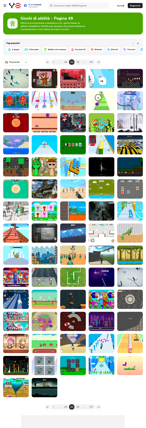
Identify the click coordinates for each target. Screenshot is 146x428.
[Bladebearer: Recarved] (101, 166)
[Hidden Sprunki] (44, 166)
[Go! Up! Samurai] (73, 211)
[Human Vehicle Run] (101, 343)
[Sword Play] (16, 255)
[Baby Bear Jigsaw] (44, 78)
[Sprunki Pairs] (73, 365)
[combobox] (16, 62)
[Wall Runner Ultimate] (73, 233)
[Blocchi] (112, 49)
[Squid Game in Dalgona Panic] (16, 189)
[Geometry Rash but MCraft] (130, 166)
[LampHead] (44, 387)
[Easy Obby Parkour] (16, 233)
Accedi (120, 5)
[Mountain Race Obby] (73, 343)
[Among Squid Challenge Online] (44, 233)
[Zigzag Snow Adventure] (16, 78)
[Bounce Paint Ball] (101, 100)
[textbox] (16, 62)
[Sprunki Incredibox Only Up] (101, 255)
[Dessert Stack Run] (130, 211)
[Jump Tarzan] (130, 255)
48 (65, 62)
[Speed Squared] (73, 277)
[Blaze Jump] (44, 122)
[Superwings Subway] (16, 299)
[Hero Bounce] (44, 343)
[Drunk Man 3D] (16, 211)
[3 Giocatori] (32, 49)
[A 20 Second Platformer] (44, 255)
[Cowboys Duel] (44, 299)
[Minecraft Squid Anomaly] (16, 100)
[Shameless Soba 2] (16, 343)
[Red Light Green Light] (73, 255)
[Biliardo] (96, 49)
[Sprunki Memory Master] (130, 189)
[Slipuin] (101, 78)
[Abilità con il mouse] (55, 49)
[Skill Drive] (130, 277)
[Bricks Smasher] (101, 277)
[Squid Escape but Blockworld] (16, 166)
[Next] (138, 43)
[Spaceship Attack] (73, 321)
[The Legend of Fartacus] (130, 78)
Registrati (135, 5)
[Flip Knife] (73, 299)
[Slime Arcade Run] (44, 144)
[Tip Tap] (130, 365)
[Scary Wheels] (130, 100)
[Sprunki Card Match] (44, 211)
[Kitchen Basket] (73, 100)
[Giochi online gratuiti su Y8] (15, 5)
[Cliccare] (129, 49)
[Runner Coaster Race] (73, 166)
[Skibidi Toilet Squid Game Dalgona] (16, 122)
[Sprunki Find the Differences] (101, 299)
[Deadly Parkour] (73, 78)
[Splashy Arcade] (101, 122)
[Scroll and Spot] (16, 321)
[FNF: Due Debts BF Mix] (73, 122)
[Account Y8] (78, 49)
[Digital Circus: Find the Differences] (16, 277)
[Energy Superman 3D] (101, 365)
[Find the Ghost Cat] (44, 189)
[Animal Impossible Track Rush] (130, 144)
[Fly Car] (101, 189)
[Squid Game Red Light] (73, 189)
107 (91, 62)
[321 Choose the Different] (44, 365)
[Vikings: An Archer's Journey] (130, 122)
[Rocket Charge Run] (101, 144)
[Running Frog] (44, 277)
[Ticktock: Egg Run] (101, 233)
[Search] (51, 5)
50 (78, 62)
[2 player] (13, 49)
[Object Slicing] (44, 321)
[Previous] (47, 62)
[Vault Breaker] (130, 299)
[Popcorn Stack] (130, 343)
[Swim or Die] (16, 144)
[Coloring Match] (130, 233)
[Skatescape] (101, 321)
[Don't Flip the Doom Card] (73, 144)
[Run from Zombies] (101, 211)
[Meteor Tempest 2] (16, 365)
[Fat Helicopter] (130, 321)
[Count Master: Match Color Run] (44, 100)
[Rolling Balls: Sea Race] (16, 387)
